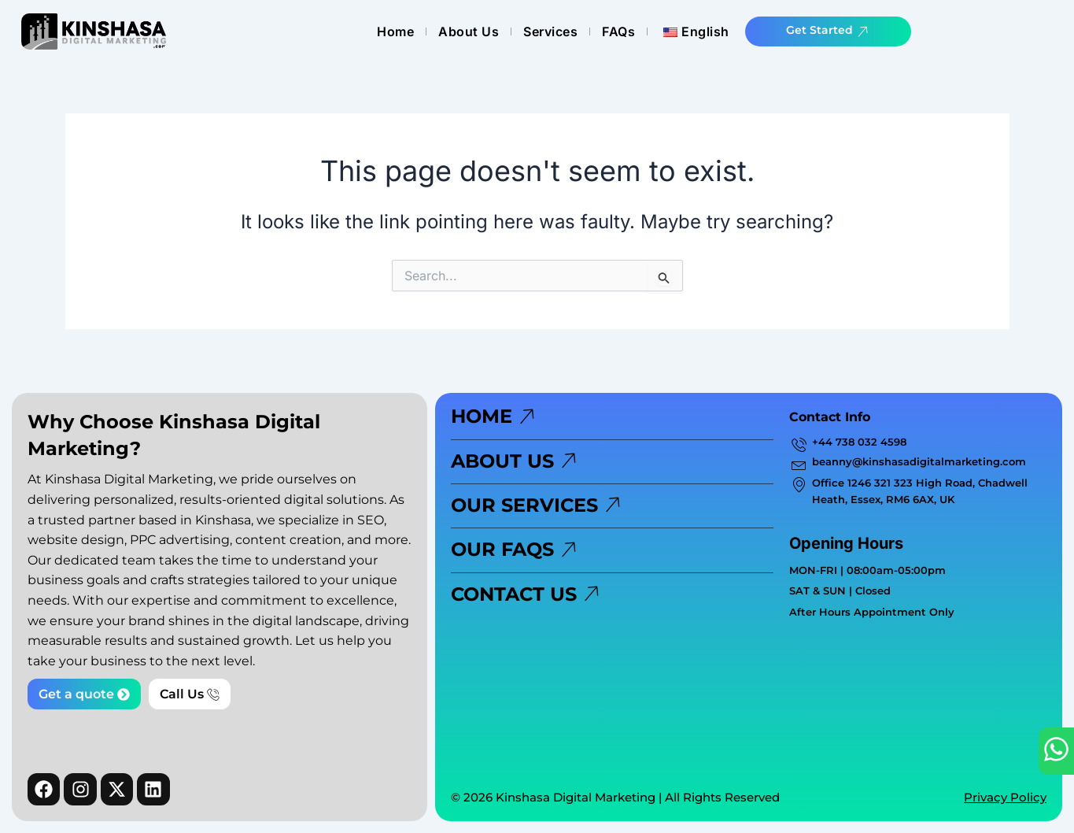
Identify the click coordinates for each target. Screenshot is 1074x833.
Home (472, 31)
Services (627, 31)
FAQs (695, 31)
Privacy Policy (1005, 797)
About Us (545, 31)
